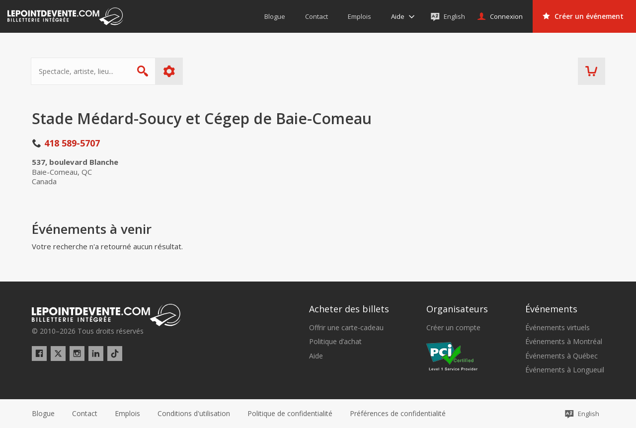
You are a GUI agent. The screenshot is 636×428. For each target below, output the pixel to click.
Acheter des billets (349, 309)
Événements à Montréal (563, 341)
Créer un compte (453, 327)
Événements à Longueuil (564, 369)
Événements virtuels (557, 327)
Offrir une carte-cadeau (346, 327)
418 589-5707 (72, 143)
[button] (398, 413)
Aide (316, 356)
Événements (551, 309)
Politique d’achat (335, 341)
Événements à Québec (561, 356)
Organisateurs (457, 309)
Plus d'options (170, 71)
